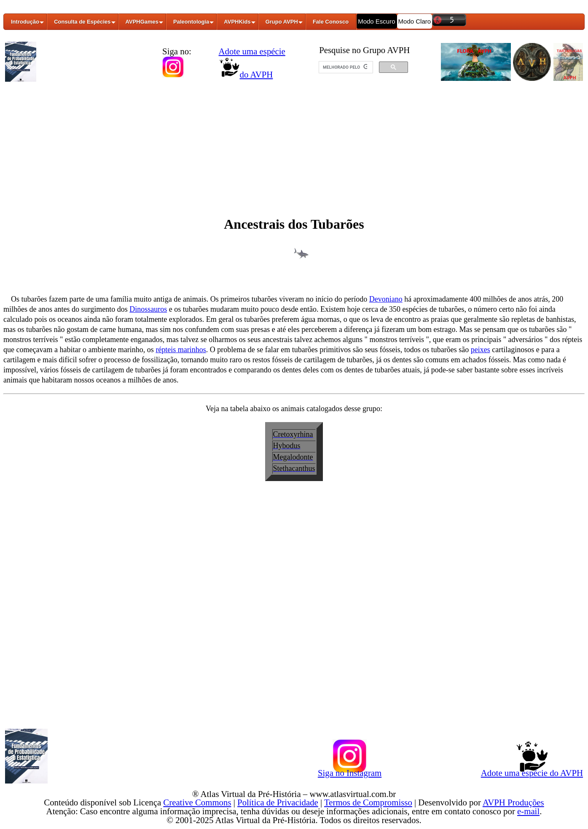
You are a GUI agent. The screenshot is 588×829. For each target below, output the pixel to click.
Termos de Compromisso (368, 802)
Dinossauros (148, 309)
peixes (480, 349)
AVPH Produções (513, 802)
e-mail (528, 811)
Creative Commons (197, 802)
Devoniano (386, 299)
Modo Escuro (376, 21)
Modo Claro (414, 21)
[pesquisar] (345, 67)
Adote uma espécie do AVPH (532, 771)
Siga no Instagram (349, 771)
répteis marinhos (181, 349)
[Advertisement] (294, 149)
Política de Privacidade (277, 802)
